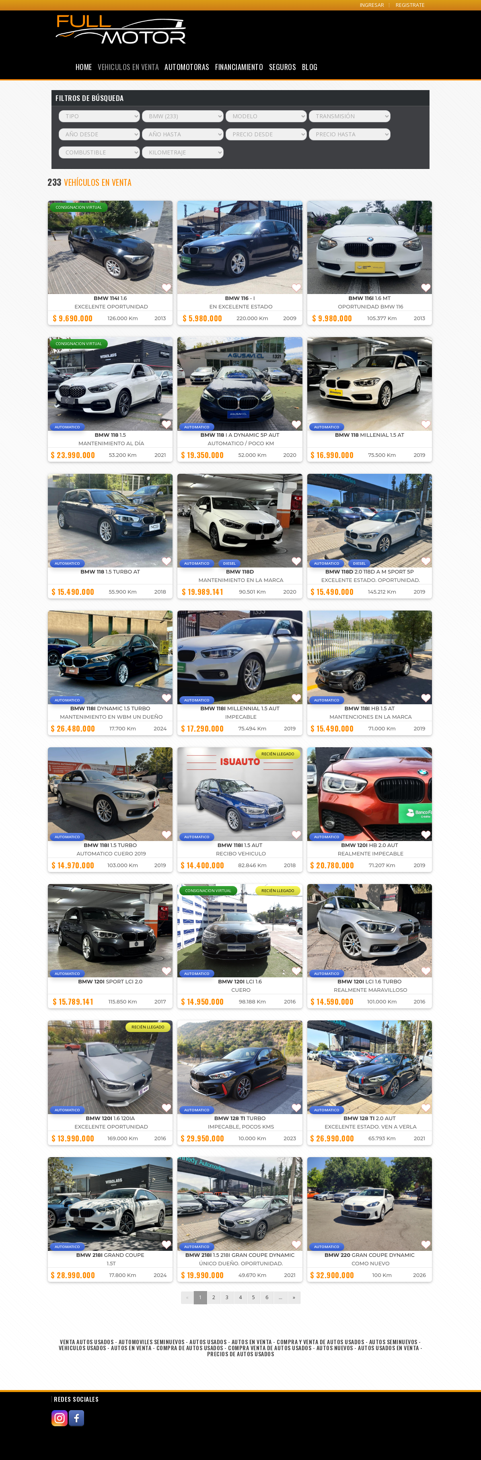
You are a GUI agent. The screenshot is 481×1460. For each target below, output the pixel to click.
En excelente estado (241, 307)
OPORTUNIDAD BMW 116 (370, 307)
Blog (310, 67)
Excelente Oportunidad (111, 307)
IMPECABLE (241, 717)
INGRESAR (372, 5)
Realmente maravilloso (370, 990)
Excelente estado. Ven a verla (371, 1127)
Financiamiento (239, 67)
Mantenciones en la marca (370, 717)
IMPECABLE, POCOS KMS (241, 1127)
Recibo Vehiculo (241, 854)
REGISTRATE (410, 5)
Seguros (282, 67)
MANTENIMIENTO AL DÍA (111, 443)
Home (84, 67)
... (280, 1297)
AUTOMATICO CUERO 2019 (111, 854)
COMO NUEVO (370, 1264)
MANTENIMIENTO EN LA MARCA (241, 580)
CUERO (241, 990)
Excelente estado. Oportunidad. (370, 580)
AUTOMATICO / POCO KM (241, 443)
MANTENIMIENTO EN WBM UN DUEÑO (111, 717)
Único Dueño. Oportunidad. (241, 1264)
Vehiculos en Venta (128, 67)
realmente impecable (371, 854)
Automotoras (187, 67)
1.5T (111, 1264)
